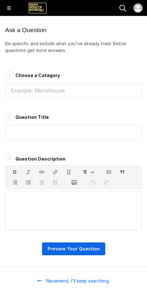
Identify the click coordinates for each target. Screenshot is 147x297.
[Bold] (14, 172)
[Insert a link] (55, 172)
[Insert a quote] (122, 172)
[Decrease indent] (41, 182)
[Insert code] (41, 172)
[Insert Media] (74, 182)
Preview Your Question (74, 248)
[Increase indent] (55, 182)
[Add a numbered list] (28, 182)
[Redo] (106, 182)
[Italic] (28, 172)
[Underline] (68, 172)
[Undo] (93, 182)
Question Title (27, 116)
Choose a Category (32, 75)
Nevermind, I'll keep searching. (73, 281)
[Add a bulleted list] (14, 182)
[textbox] (73, 211)
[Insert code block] (108, 172)
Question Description (35, 158)
